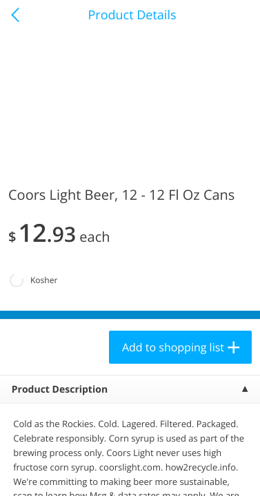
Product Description (60, 389)
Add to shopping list (173, 347)
